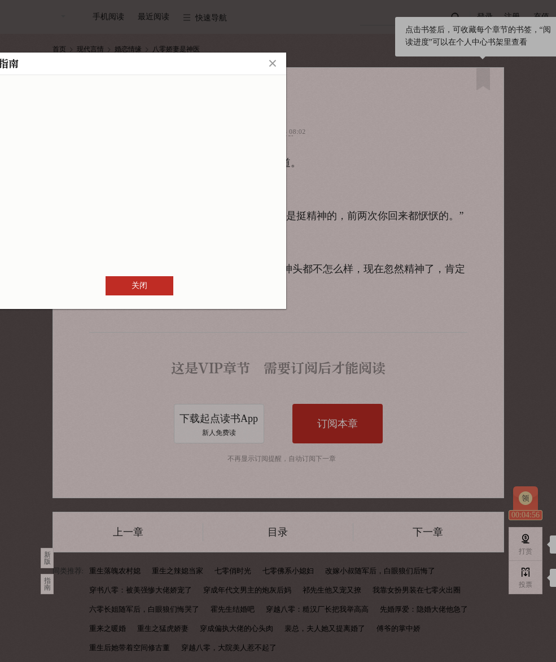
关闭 (139, 285)
